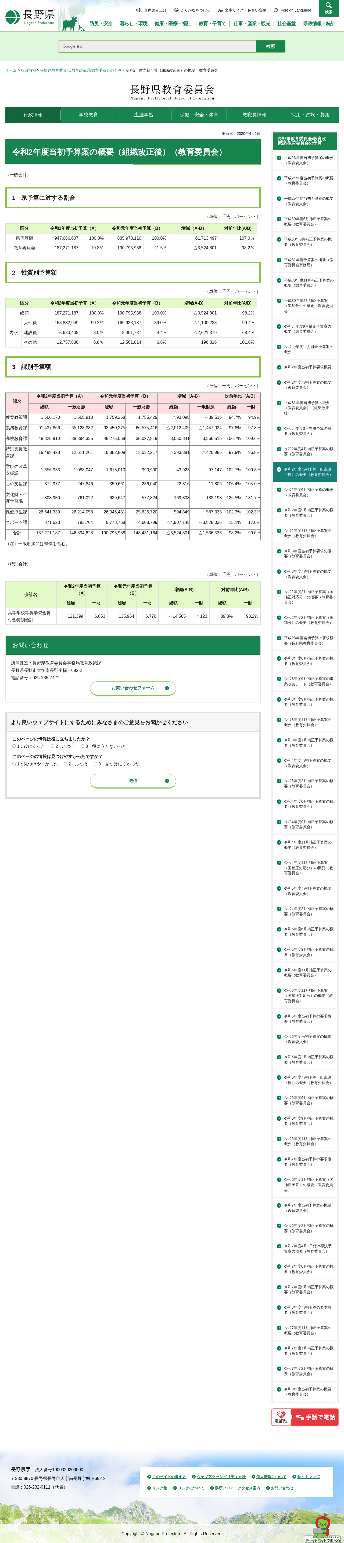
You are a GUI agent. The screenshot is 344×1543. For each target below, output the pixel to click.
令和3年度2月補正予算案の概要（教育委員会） (309, 783)
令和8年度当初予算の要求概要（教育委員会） (307, 1310)
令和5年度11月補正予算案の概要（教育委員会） (308, 973)
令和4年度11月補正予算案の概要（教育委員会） (308, 845)
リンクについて (191, 1488)
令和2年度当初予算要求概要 (307, 367)
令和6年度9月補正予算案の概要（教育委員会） (309, 1121)
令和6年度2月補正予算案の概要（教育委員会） (309, 1228)
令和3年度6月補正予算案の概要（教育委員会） (309, 661)
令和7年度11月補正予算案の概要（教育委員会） (308, 1330)
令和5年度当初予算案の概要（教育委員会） (307, 891)
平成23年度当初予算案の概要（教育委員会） (309, 160)
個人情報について (271, 1477)
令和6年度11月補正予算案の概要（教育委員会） (308, 1141)
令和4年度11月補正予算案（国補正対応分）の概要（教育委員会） (308, 867)
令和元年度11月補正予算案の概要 (309, 349)
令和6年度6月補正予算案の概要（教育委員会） (309, 1100)
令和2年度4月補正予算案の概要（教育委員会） (309, 451)
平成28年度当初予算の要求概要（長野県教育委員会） (309, 640)
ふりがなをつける (196, 10)
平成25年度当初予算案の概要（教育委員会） (309, 201)
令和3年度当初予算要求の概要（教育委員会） (307, 553)
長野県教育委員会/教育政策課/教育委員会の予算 (80, 70)
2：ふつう (65, 746)
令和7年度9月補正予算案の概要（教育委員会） (309, 1289)
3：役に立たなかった (106, 746)
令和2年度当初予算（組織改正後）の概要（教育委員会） (308, 472)
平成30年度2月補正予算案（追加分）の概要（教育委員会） (308, 305)
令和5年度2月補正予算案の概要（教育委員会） (309, 1059)
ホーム (11, 70)
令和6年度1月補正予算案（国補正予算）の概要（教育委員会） (309, 1184)
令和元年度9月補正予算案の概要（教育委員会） (307, 329)
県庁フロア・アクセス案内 (237, 1488)
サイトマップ (308, 1477)
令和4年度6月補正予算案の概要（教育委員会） (309, 804)
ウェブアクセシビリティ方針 (221, 1477)
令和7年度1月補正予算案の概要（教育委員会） (309, 1351)
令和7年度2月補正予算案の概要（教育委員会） (309, 1371)
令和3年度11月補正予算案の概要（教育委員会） (308, 722)
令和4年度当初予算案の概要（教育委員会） (307, 763)
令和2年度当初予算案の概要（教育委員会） (307, 385)
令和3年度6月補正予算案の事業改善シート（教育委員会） (309, 681)
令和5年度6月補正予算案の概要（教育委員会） (309, 932)
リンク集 (159, 1488)
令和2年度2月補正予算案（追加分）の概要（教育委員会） (309, 620)
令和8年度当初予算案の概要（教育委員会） (307, 1392)
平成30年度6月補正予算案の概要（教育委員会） (308, 221)
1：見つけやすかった (37, 764)
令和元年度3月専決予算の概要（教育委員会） (307, 431)
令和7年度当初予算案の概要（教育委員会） (307, 1208)
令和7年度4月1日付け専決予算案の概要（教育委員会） (308, 1248)
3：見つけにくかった (118, 764)
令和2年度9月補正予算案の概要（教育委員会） (309, 512)
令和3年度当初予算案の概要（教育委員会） (307, 574)
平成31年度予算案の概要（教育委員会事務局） (309, 262)
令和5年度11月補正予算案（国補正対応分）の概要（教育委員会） (308, 995)
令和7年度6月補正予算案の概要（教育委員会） (309, 1269)
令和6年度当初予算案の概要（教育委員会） (307, 1039)
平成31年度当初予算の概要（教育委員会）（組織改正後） (307, 408)
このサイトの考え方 (169, 1477)
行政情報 (28, 70)
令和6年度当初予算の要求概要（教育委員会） (307, 1019)
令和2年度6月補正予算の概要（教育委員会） (309, 492)
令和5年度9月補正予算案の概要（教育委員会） (309, 952)
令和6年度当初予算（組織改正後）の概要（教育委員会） (308, 1080)
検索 (328, 12)
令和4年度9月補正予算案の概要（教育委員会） (309, 824)
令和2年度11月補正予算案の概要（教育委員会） (308, 533)
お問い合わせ (282, 1488)
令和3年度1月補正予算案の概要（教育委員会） (309, 743)
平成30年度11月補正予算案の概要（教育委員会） (309, 283)
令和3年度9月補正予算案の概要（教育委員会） (309, 702)
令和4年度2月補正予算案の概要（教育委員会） (309, 911)
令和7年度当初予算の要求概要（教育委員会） (307, 1162)
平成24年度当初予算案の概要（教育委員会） (309, 181)
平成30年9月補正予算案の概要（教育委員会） (308, 242)
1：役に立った (31, 746)
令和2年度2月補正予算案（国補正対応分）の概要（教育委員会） (309, 597)
